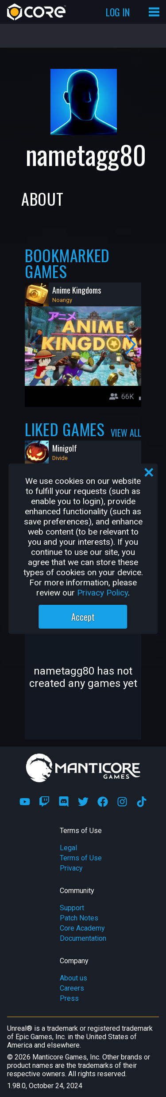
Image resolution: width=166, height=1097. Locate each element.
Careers (72, 988)
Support (72, 908)
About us (73, 978)
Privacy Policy (102, 593)
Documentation (83, 938)
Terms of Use (81, 858)
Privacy (71, 868)
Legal (68, 848)
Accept (83, 616)
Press (69, 998)
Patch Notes (79, 918)
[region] (83, 549)
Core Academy (82, 928)
